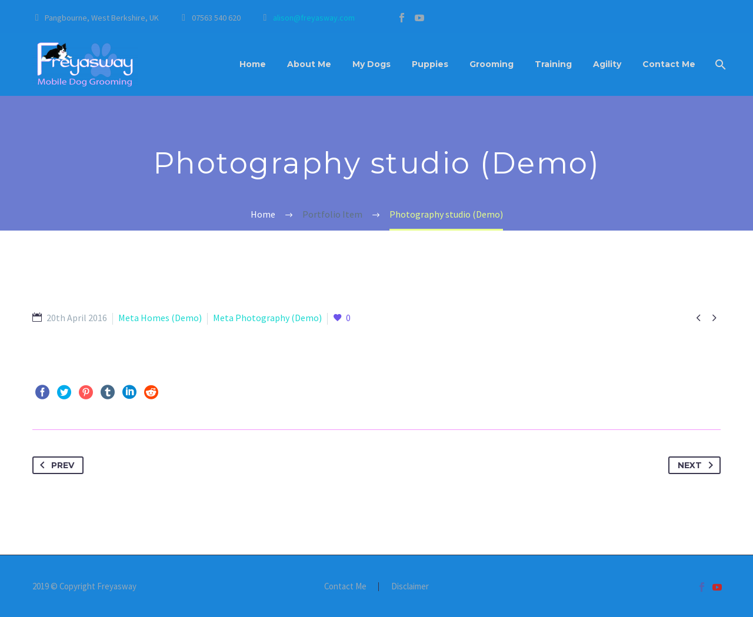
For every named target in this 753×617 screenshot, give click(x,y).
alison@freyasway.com (314, 17)
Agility (607, 64)
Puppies (430, 64)
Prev (54, 465)
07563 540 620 (216, 17)
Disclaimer (410, 586)
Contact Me (668, 64)
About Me (309, 64)
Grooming (491, 64)
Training (553, 64)
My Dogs (371, 64)
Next (698, 465)
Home (252, 64)
